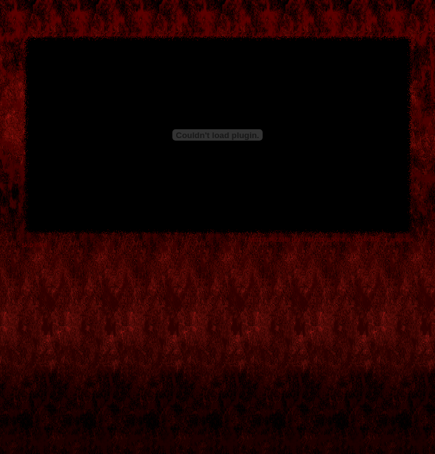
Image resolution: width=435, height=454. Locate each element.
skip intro (34, 245)
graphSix (402, 239)
